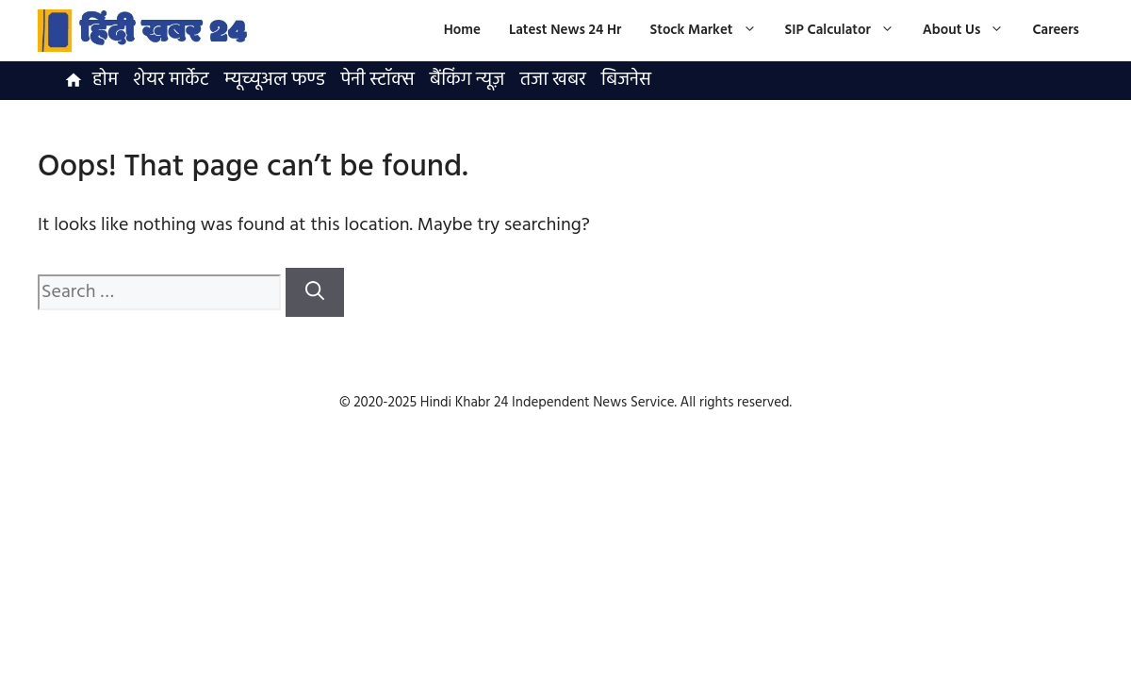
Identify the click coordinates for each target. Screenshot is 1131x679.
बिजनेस (626, 80)
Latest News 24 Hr (565, 30)
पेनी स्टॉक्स (377, 80)
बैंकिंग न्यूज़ (467, 80)
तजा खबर (552, 80)
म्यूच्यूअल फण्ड (275, 80)
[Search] (315, 292)
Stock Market (709, 30)
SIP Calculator (847, 30)
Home (462, 30)
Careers (1055, 30)
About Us (971, 30)
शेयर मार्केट (170, 80)
